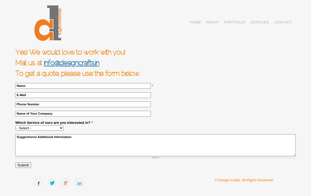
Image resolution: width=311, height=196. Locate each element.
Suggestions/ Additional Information (44, 137)
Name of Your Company (34, 113)
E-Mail (21, 95)
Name (21, 85)
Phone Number (28, 104)
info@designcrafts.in (71, 63)
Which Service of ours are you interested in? (54, 123)
